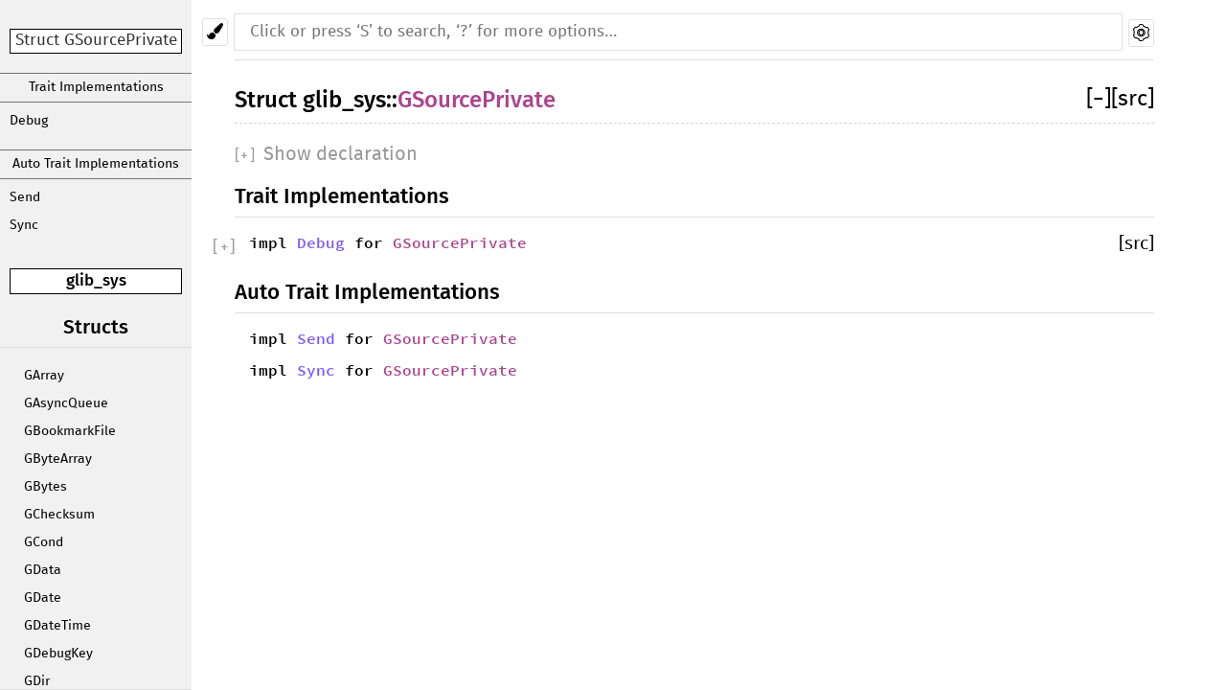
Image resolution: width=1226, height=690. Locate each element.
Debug (29, 120)
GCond (43, 542)
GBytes (45, 487)
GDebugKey (58, 653)
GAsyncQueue (66, 403)
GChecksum (59, 514)
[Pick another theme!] (215, 32)
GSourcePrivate (476, 99)
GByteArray (58, 459)
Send (25, 197)
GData (42, 570)
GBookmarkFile (70, 431)
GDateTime (57, 625)
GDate (42, 598)
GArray (44, 375)
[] (1098, 99)
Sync (24, 225)
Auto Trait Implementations (95, 164)
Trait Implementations (96, 87)
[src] (1132, 99)
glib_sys (96, 280)
